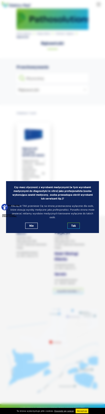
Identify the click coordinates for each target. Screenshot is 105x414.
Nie (31, 225)
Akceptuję (82, 411)
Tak (73, 225)
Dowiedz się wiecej (64, 411)
